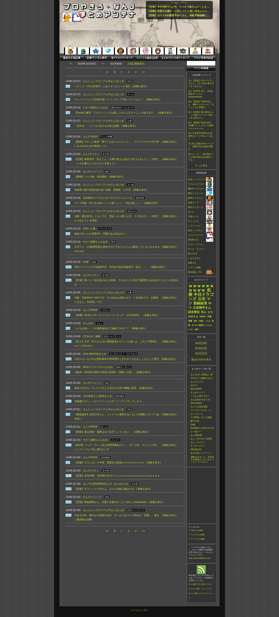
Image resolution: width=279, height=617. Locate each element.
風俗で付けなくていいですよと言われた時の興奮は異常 (105, 388)
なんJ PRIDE (90, 136)
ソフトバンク (206, 589)
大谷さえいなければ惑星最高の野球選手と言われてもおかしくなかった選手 (116, 359)
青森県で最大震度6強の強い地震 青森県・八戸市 (102, 189)
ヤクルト (209, 584)
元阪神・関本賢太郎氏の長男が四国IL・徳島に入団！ (104, 372)
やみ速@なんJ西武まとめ (97, 396)
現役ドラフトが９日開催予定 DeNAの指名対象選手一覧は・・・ (111, 267)
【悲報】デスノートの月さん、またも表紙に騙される (104, 488)
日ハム (191, 593)
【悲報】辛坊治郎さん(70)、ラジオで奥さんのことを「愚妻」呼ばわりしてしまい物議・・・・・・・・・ (206, 6)
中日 (199, 584)
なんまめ (88, 323)
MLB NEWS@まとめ (94, 353)
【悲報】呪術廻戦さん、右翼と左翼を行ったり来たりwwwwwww (110, 502)
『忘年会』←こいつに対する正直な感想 (96, 125)
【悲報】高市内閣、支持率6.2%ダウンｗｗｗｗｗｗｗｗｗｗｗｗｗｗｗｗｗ (117, 475)
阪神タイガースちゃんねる (98, 367)
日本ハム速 (89, 228)
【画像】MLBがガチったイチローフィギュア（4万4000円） (107, 315)
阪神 (194, 584)
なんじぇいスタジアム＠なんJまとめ (103, 81)
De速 (86, 261)
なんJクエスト (91, 154)
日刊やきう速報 (91, 336)
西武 (196, 593)
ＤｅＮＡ (192, 589)
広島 (203, 584)
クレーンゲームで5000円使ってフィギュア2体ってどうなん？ (109, 99)
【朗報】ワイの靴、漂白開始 (90, 176)
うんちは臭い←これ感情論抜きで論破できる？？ (101, 328)
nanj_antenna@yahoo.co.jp (199, 558)
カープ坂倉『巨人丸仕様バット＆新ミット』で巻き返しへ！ (108, 203)
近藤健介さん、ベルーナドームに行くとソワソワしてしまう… (109, 401)
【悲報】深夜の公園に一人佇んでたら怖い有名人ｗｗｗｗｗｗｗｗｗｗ (187, 11)
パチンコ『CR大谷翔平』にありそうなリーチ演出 (102, 86)
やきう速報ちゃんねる (95, 107)
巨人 (190, 584)
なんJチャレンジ (92, 171)
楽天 (198, 589)
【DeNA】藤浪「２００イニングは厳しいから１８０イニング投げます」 (115, 112)
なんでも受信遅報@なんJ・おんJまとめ (105, 483)
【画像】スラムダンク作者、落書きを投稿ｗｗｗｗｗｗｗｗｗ (109, 462)
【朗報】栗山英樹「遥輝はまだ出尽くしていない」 (103, 431)
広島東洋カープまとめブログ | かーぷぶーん (107, 197)
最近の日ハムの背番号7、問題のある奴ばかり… (101, 233)
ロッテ (201, 593)
